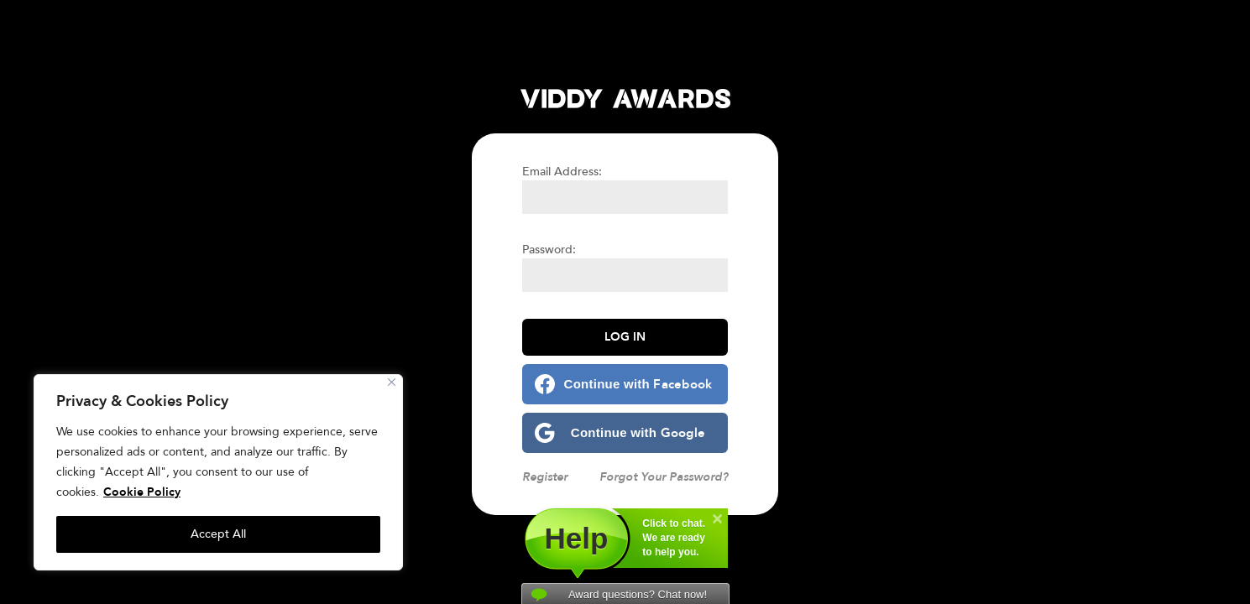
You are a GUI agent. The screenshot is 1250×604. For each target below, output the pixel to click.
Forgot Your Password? (663, 477)
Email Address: (562, 172)
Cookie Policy (141, 492)
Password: (549, 250)
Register (544, 477)
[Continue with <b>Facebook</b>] (625, 384)
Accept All (218, 534)
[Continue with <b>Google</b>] (625, 433)
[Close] (391, 382)
